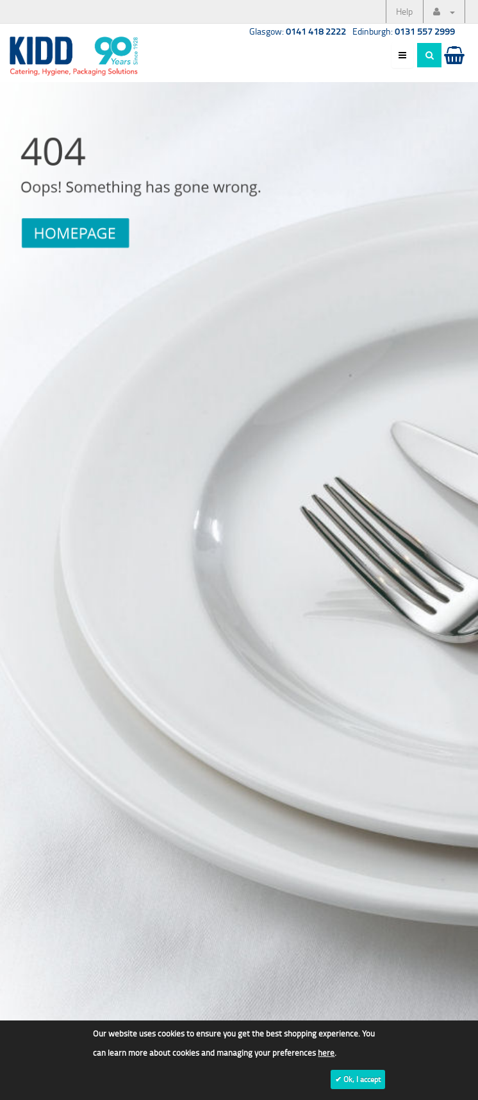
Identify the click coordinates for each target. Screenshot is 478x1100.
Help (404, 11)
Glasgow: (297, 31)
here (326, 1052)
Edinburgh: (403, 31)
